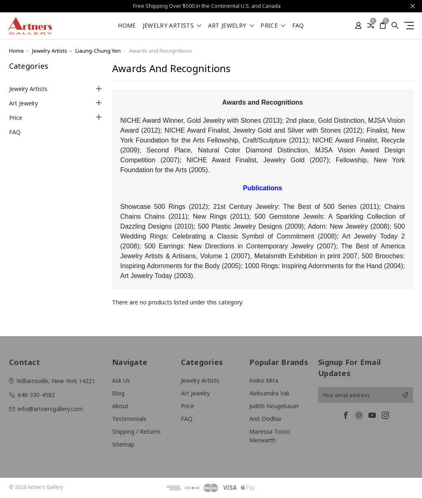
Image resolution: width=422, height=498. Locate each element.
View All (191, 431)
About (120, 406)
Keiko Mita (263, 380)
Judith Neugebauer (274, 406)
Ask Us (121, 380)
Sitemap (123, 444)
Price (272, 26)
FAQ (298, 26)
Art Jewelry (231, 26)
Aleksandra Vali (269, 393)
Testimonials (129, 419)
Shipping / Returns (136, 431)
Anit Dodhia (265, 419)
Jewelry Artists (172, 26)
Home (127, 26)
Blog (118, 393)
